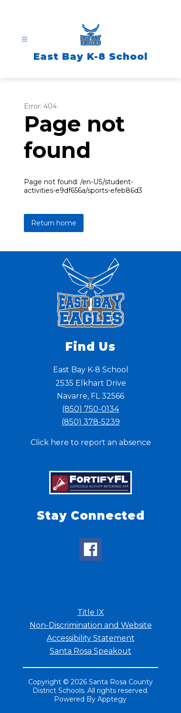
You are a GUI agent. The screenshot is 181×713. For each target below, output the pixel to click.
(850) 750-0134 (90, 408)
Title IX (90, 612)
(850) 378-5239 (91, 421)
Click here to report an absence (91, 442)
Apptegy (112, 699)
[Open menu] (24, 39)
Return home (53, 223)
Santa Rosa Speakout (90, 651)
